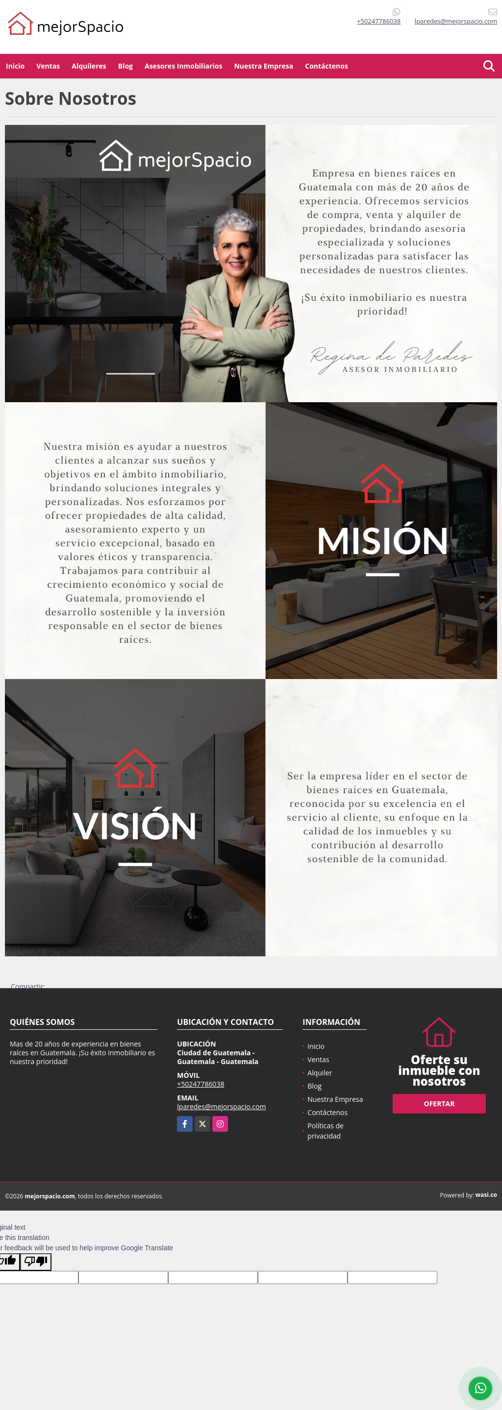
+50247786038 (379, 21)
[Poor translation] (35, 1262)
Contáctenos (326, 66)
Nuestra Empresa (263, 66)
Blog (125, 66)
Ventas (48, 66)
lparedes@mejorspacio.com (221, 1106)
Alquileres (89, 66)
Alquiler (319, 1072)
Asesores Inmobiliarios (183, 66)
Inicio (15, 66)
